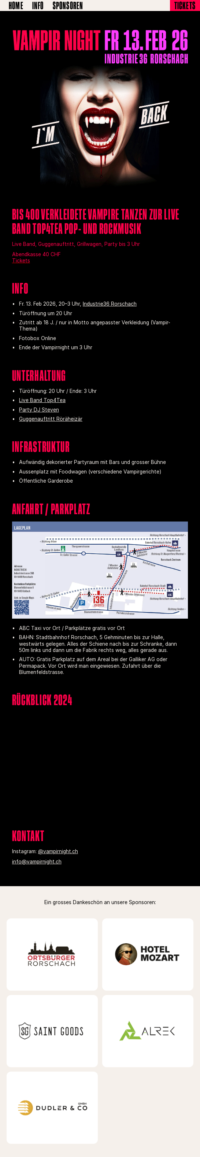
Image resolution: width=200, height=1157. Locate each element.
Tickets (185, 5)
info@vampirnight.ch (37, 862)
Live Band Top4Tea (42, 400)
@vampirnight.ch (58, 851)
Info (38, 5)
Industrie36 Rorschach (110, 304)
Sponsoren (68, 5)
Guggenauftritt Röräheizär (50, 419)
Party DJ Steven (39, 410)
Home (16, 5)
